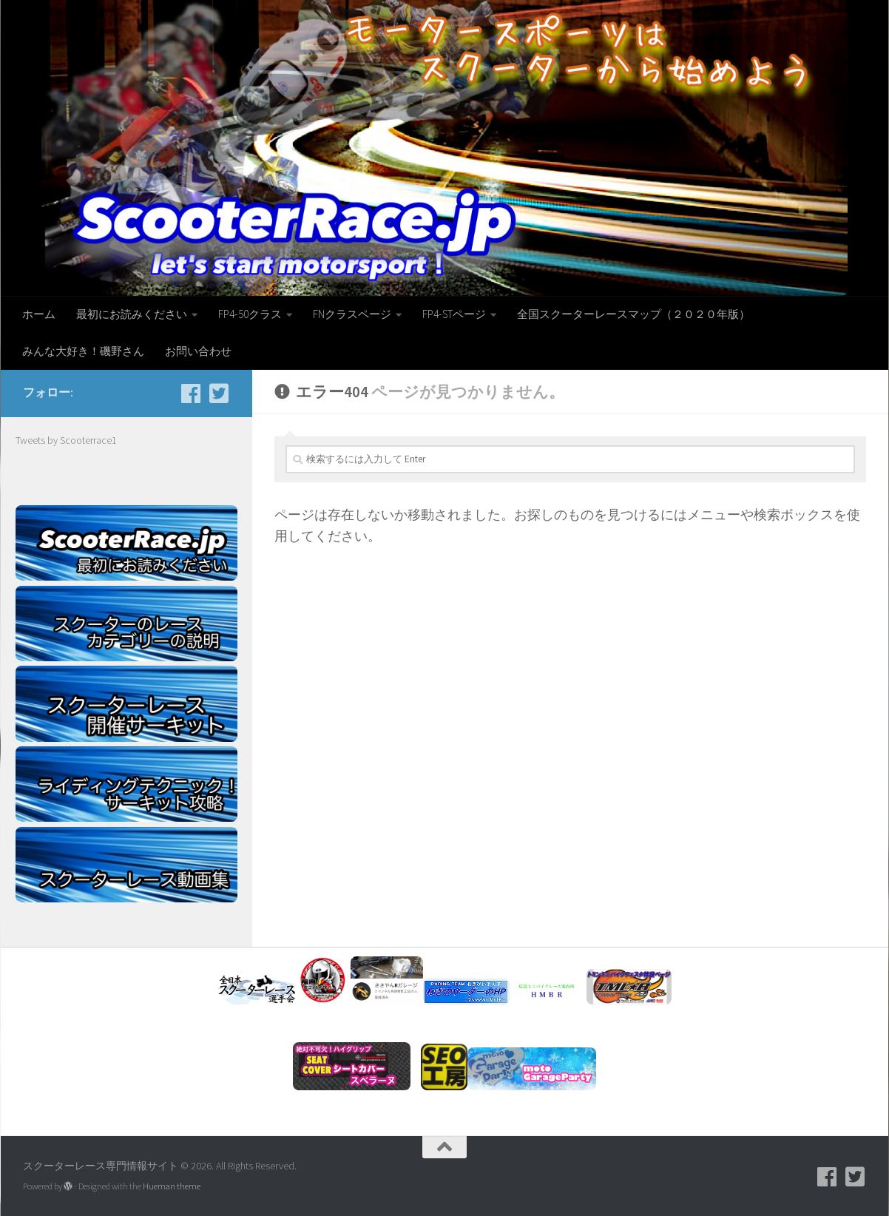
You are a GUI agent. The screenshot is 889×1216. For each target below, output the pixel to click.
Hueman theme (171, 1186)
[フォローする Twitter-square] (219, 393)
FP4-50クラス (250, 314)
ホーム (38, 314)
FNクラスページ (352, 314)
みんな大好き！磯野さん (83, 351)
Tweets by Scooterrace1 (66, 440)
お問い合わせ (198, 351)
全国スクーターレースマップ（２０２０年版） (633, 314)
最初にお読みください (131, 314)
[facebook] (191, 393)
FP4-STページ (454, 314)
